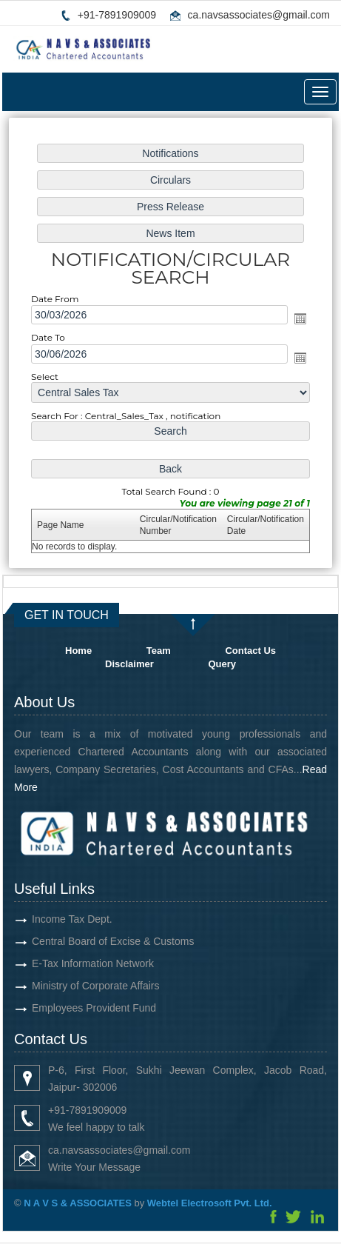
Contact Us (250, 650)
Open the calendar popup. (297, 319)
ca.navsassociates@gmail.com (259, 15)
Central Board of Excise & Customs (91, 941)
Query (222, 663)
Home (78, 650)
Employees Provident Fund (72, 1008)
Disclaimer (129, 663)
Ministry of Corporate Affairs (74, 986)
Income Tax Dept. (50, 919)
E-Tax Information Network (71, 963)
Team (158, 650)
